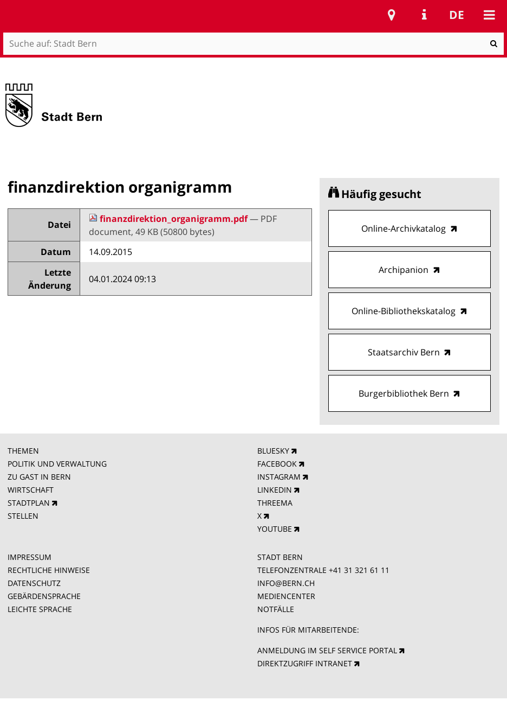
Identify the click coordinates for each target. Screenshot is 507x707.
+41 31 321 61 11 (359, 570)
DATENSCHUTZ (34, 583)
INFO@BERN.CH (286, 583)
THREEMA (274, 503)
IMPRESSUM (29, 557)
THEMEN (23, 450)
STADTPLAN (29, 503)
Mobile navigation (489, 14)
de (456, 14)
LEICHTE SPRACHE (40, 609)
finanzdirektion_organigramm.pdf (169, 219)
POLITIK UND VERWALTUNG (57, 463)
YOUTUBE (274, 529)
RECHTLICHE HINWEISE (49, 570)
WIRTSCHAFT (31, 490)
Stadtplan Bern (391, 14)
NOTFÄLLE (275, 609)
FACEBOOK (277, 463)
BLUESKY (273, 450)
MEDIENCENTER (286, 596)
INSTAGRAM (279, 477)
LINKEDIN (274, 490)
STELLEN (23, 516)
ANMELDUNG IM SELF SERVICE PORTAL (327, 650)
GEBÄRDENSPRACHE (44, 596)
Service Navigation (424, 14)
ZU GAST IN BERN (39, 477)
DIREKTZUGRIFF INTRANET (304, 663)
